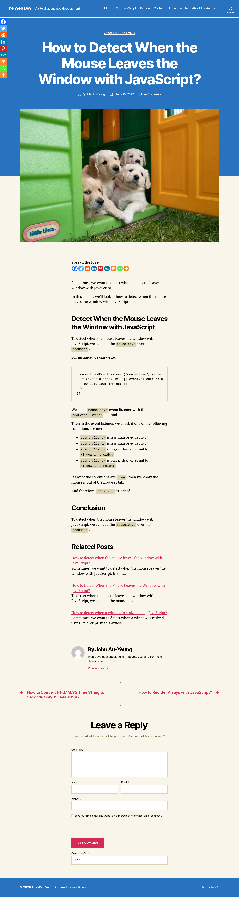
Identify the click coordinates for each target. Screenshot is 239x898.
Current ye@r (80, 853)
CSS (115, 8)
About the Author (203, 8)
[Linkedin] (94, 268)
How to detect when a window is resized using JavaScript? (119, 613)
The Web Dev (19, 8)
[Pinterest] (100, 268)
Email (125, 782)
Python (145, 8)
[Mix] (113, 268)
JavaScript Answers (119, 32)
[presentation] (94, 830)
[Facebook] (75, 268)
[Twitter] (81, 268)
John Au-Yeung (95, 94)
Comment (78, 749)
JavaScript (129, 8)
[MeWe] (107, 268)
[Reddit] (87, 268)
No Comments (152, 94)
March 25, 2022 (124, 94)
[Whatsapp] (120, 268)
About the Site (178, 8)
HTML (104, 8)
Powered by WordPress (70, 887)
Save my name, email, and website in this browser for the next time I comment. (118, 815)
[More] (126, 268)
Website (76, 799)
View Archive (98, 668)
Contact (159, 8)
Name (75, 782)
